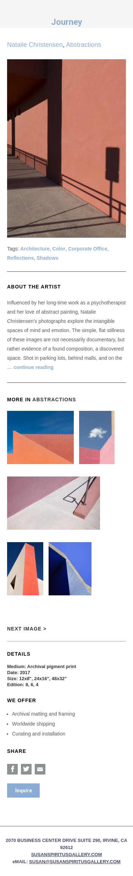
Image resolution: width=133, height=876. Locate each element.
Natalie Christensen (35, 44)
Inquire (23, 790)
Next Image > (26, 629)
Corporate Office (87, 249)
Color (59, 249)
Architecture (34, 249)
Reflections (20, 258)
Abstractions (83, 44)
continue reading (33, 367)
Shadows (47, 258)
